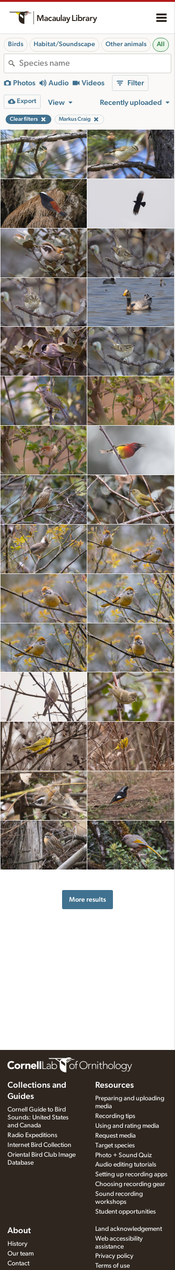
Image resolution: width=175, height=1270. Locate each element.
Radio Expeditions (32, 1135)
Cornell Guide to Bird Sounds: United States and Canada (38, 1117)
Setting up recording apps (131, 1174)
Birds (15, 44)
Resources (114, 1085)
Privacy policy (114, 1256)
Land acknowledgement (128, 1229)
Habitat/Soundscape (64, 44)
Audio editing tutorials (125, 1164)
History (17, 1244)
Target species (115, 1145)
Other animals (126, 44)
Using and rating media (127, 1126)
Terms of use (112, 1266)
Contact (18, 1263)
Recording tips (115, 1116)
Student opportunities (125, 1211)
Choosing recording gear (130, 1184)
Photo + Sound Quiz (123, 1155)
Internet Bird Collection (39, 1145)
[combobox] (95, 63)
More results (87, 899)
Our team (20, 1253)
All (161, 44)
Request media (115, 1135)
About (19, 1231)
